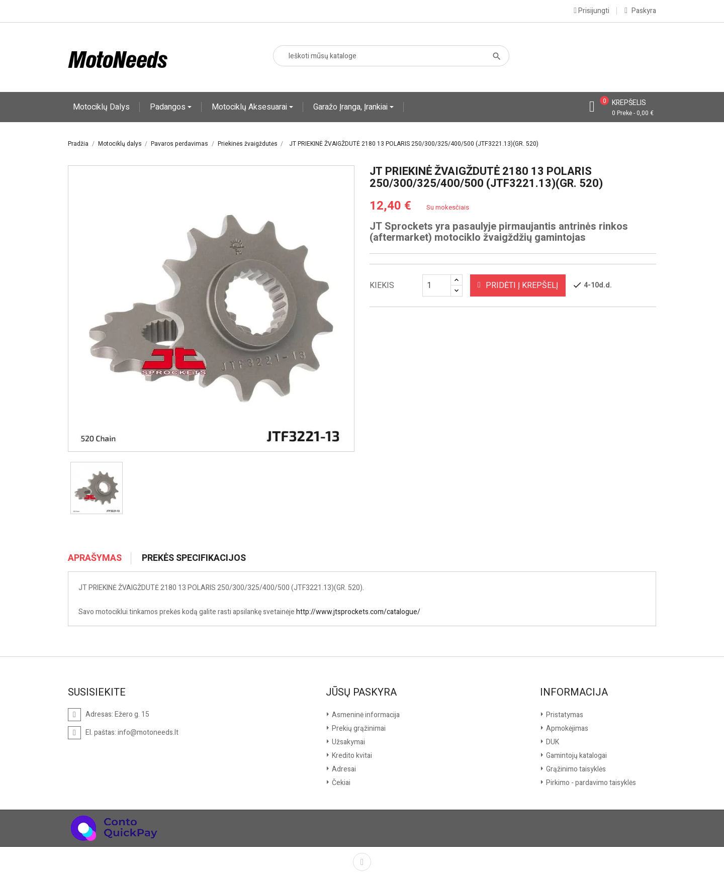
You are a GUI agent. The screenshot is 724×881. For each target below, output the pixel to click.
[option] (96, 488)
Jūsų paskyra (361, 692)
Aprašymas (95, 558)
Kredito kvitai (351, 755)
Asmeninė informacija (365, 715)
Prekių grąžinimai (358, 728)
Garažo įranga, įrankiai (351, 107)
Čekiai (340, 782)
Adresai (343, 769)
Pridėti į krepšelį (518, 285)
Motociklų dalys (101, 107)
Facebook (362, 862)
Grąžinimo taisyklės (575, 769)
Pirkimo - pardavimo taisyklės (590, 782)
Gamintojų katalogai (576, 755)
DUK (552, 742)
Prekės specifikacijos (194, 558)
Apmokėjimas (566, 728)
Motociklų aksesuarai (250, 107)
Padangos (169, 107)
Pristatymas (564, 715)
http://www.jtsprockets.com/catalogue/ (358, 612)
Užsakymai (347, 742)
